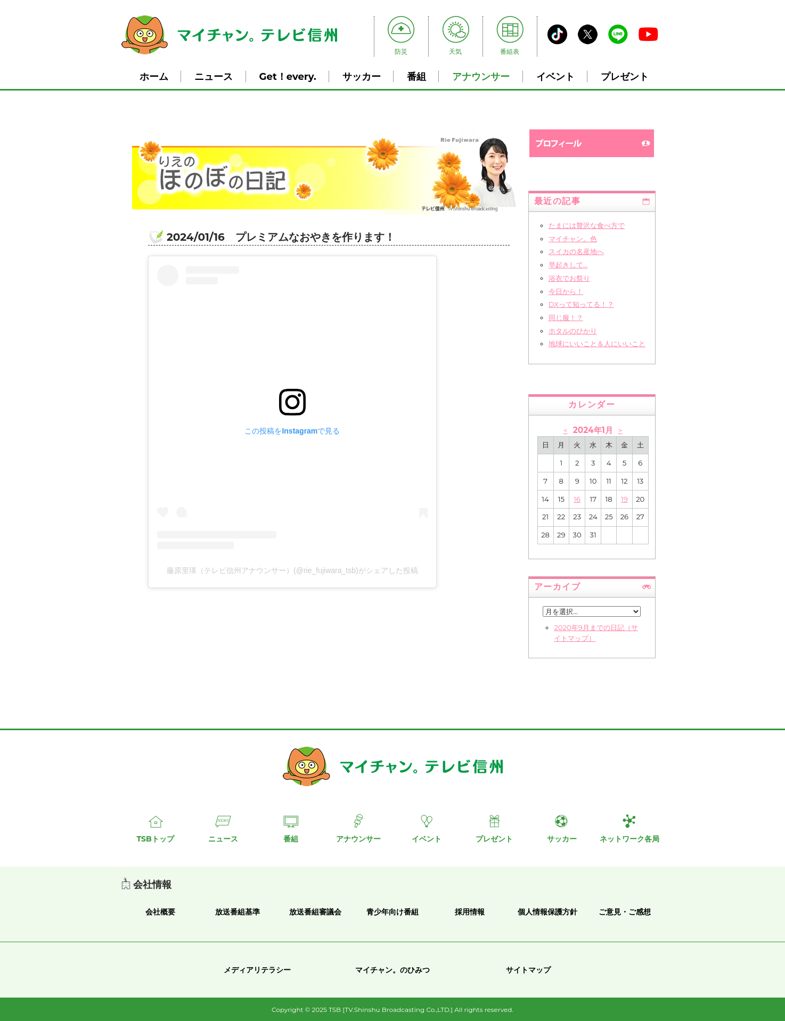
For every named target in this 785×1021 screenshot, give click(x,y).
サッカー (361, 76)
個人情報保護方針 (547, 912)
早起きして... (568, 264)
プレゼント (625, 76)
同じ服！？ (566, 317)
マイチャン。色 (573, 238)
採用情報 (470, 912)
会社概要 (160, 912)
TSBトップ (155, 839)
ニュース (213, 76)
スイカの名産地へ (576, 251)
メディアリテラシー (257, 970)
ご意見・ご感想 (625, 912)
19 (624, 499)
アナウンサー (481, 76)
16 (577, 499)
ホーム (154, 76)
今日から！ (566, 291)
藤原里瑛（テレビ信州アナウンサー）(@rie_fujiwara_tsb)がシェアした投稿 (292, 570)
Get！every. (287, 76)
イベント (555, 76)
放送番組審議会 (315, 912)
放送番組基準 (237, 912)
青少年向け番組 (392, 912)
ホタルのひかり (573, 330)
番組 (416, 76)
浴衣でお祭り (569, 278)
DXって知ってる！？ (581, 304)
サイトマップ (528, 970)
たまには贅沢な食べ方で (587, 225)
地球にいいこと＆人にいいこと (597, 343)
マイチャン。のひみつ (392, 970)
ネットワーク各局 (629, 839)
